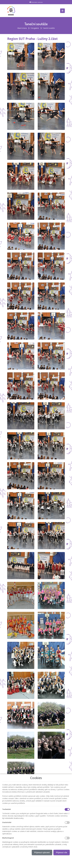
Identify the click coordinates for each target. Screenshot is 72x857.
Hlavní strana (22, 28)
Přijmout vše (61, 852)
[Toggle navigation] (62, 10)
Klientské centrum (37, 2)
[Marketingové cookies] (67, 838)
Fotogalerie (35, 28)
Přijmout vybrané (42, 852)
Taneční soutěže (49, 28)
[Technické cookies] (67, 809)
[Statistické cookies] (67, 822)
